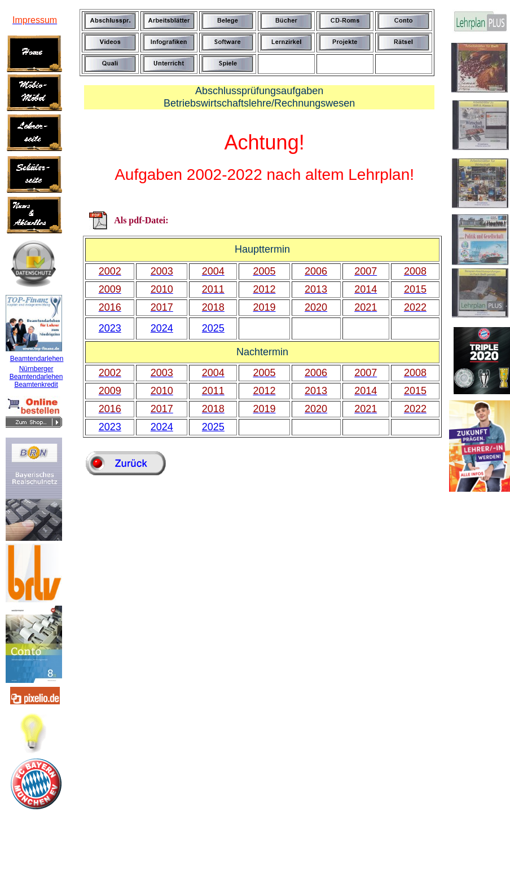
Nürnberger (36, 369)
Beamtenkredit (36, 385)
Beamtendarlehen (37, 359)
